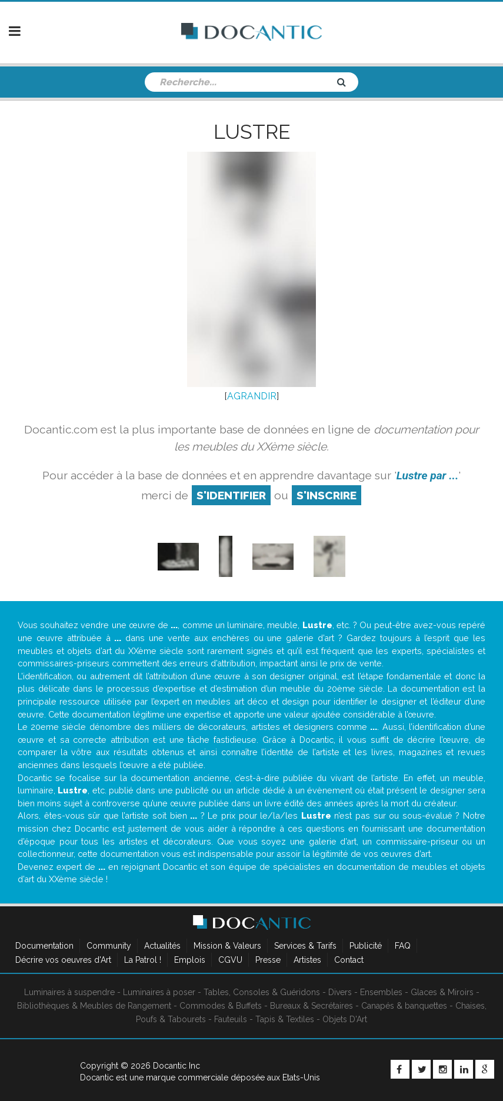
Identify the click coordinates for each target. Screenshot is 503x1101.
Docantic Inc (176, 1065)
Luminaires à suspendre (69, 992)
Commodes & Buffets (220, 1005)
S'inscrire (327, 495)
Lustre (252, 132)
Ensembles (381, 992)
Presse (268, 960)
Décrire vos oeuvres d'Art (63, 960)
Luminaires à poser (159, 992)
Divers (340, 992)
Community (108, 945)
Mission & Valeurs (227, 945)
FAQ (403, 945)
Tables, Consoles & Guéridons (262, 992)
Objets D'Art (344, 1019)
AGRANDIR (252, 396)
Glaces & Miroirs (442, 992)
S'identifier (231, 495)
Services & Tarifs (305, 945)
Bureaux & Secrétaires (311, 1005)
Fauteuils (230, 1019)
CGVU (230, 960)
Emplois (189, 960)
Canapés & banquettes (404, 1005)
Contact (349, 960)
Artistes (307, 960)
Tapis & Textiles (284, 1019)
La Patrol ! (142, 960)
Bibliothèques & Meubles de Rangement (94, 1005)
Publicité (365, 945)
